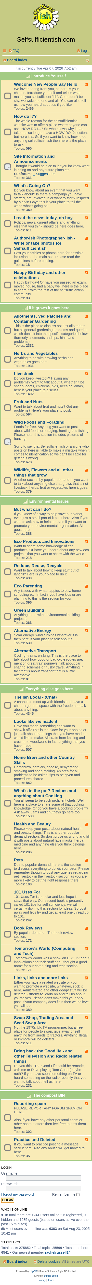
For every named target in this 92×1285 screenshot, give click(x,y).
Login (6, 1167)
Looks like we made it (35, 721)
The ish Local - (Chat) (35, 697)
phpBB (33, 1271)
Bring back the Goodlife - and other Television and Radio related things (48, 1056)
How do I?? (25, 116)
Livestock (23, 373)
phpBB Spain (50, 1275)
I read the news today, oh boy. (43, 217)
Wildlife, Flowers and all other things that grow (43, 472)
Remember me (66, 1194)
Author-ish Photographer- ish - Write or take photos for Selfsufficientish (44, 243)
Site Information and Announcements (34, 159)
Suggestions (44, 174)
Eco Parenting (28, 585)
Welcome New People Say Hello (45, 84)
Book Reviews (28, 928)
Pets (18, 859)
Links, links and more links (41, 977)
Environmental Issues (49, 501)
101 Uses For (27, 892)
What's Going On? (32, 185)
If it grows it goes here (49, 308)
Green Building (29, 610)
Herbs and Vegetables (36, 353)
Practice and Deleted (34, 1139)
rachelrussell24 (57, 1252)
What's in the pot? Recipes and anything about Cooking (45, 793)
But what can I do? (33, 509)
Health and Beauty (32, 823)
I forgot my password (17, 1194)
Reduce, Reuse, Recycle (38, 565)
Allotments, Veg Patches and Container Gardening (43, 319)
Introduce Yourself (49, 76)
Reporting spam (30, 1103)
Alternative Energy (32, 630)
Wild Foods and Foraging (39, 422)
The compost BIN (49, 1095)
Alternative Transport (35, 650)
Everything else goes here (49, 689)
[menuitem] (14, 51)
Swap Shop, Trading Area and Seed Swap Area (43, 1020)
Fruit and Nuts (28, 401)
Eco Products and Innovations (44, 541)
